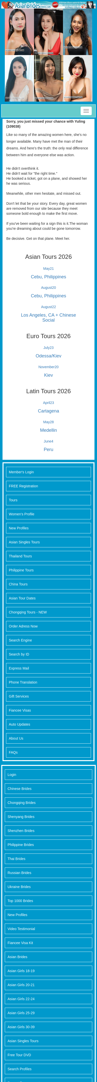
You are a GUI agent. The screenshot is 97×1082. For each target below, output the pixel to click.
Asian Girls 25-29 (21, 1013)
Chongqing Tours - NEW (28, 612)
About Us (16, 738)
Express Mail (19, 668)
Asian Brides (17, 957)
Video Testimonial (21, 929)
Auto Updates (19, 724)
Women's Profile (21, 514)
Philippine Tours (21, 570)
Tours (13, 500)
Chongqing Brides (22, 803)
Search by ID (19, 654)
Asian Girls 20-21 (21, 985)
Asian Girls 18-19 (21, 971)
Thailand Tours (20, 556)
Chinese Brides (19, 789)
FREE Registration (23, 486)
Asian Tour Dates (22, 598)
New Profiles (19, 528)
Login (12, 775)
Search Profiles (19, 1069)
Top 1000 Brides (20, 901)
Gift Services (19, 696)
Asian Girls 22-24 (21, 999)
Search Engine (20, 640)
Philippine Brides (21, 845)
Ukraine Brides (19, 887)
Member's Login (21, 472)
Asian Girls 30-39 (21, 1027)
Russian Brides (19, 873)
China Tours (18, 584)
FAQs (13, 752)
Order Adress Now (23, 626)
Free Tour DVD (19, 1055)
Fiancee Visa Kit (20, 943)
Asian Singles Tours (24, 542)
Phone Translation (23, 682)
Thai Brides (16, 859)
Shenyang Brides (21, 817)
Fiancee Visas (20, 710)
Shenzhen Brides (21, 831)
